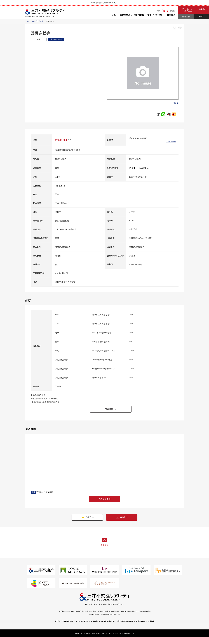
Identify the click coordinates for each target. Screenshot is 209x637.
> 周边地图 (171, 141)
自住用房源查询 (37, 21)
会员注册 (186, 16)
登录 (201, 16)
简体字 (166, 11)
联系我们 (202, 9)
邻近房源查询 (105, 499)
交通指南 (151, 621)
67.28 (132, 168)
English (158, 11)
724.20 (143, 168)
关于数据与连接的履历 (125, 621)
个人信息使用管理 (82, 621)
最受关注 (87, 517)
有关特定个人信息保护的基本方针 (103, 621)
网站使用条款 (140, 621)
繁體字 (173, 11)
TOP (114, 15)
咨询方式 (122, 517)
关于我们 (58, 621)
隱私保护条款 (68, 621)
